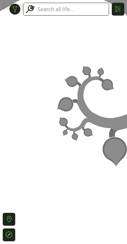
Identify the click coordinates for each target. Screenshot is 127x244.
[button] (9, 219)
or (63, 122)
